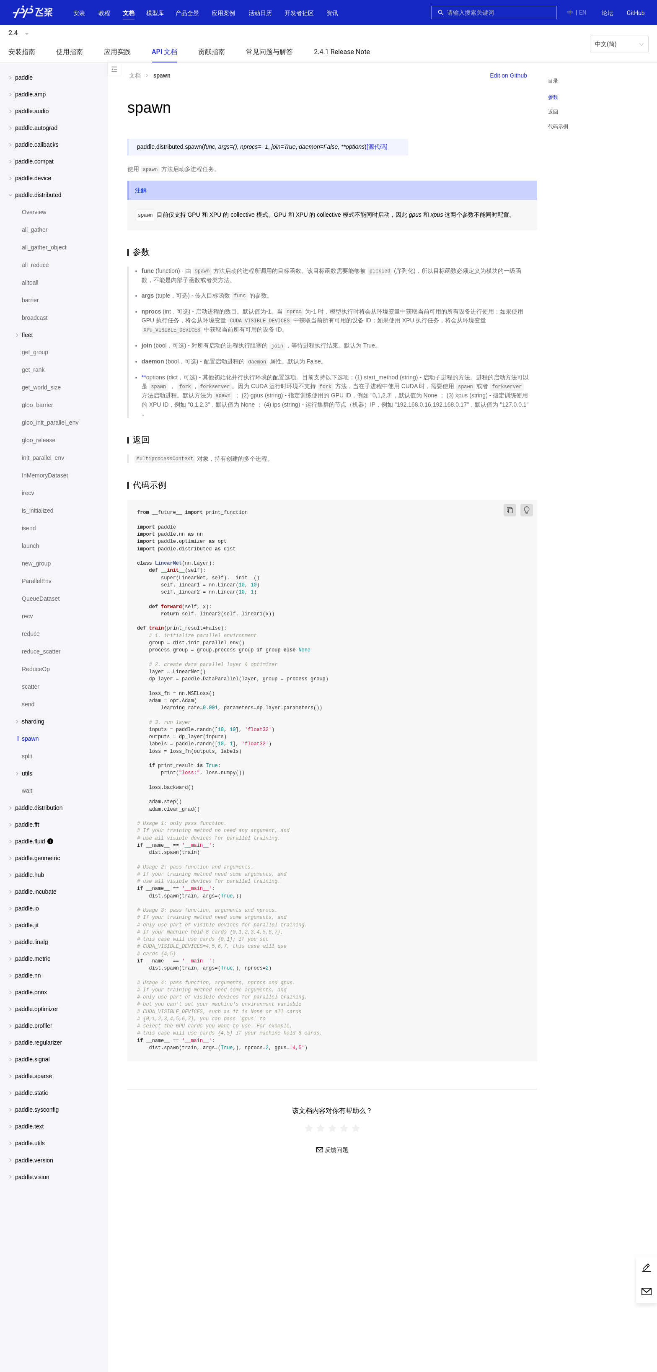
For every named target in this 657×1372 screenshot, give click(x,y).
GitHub (636, 13)
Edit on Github (508, 75)
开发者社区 (299, 13)
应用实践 (117, 52)
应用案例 (223, 13)
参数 (553, 97)
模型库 (155, 13)
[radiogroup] (332, 1127)
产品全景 (187, 13)
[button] (129, 13)
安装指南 (21, 52)
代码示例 (558, 127)
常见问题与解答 (269, 52)
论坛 (607, 13)
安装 (79, 13)
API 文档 (164, 52)
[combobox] (499, 12)
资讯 (332, 13)
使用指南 (69, 52)
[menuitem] (607, 13)
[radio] (309, 1127)
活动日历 (260, 13)
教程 (104, 13)
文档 (129, 13)
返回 (553, 112)
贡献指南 (211, 52)
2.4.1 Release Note (342, 52)
